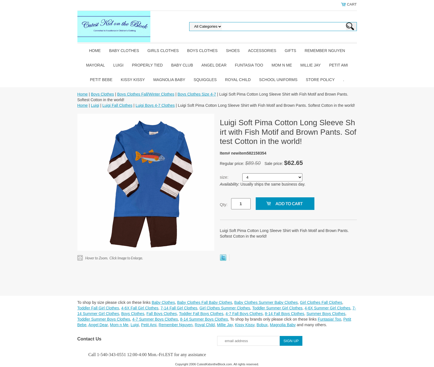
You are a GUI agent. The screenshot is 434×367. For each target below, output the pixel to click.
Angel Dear (214, 65)
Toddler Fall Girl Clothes (98, 308)
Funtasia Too (249, 65)
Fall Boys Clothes (161, 313)
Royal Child (238, 79)
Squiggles (205, 79)
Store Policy (320, 79)
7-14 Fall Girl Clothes (179, 308)
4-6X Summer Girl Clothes (327, 308)
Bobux (262, 325)
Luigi (118, 65)
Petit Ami (338, 65)
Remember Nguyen (325, 50)
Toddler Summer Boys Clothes (103, 319)
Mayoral (95, 65)
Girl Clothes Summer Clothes (225, 308)
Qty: (224, 204)
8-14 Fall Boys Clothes (284, 313)
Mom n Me (282, 65)
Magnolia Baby (169, 79)
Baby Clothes (124, 50)
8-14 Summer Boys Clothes (204, 319)
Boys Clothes (202, 50)
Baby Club (182, 65)
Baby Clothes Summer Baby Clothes (266, 302)
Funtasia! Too (329, 319)
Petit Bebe (101, 79)
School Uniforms (278, 79)
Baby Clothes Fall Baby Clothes (204, 302)
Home (95, 50)
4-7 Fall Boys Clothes (244, 313)
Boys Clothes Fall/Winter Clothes (145, 94)
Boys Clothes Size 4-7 (196, 94)
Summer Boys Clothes (325, 313)
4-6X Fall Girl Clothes (139, 308)
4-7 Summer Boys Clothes (155, 319)
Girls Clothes (163, 50)
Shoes (233, 50)
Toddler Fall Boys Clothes (201, 313)
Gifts (290, 50)
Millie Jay (310, 65)
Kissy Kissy (133, 79)
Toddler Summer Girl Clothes (277, 308)
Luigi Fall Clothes (117, 105)
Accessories (262, 50)
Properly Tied (147, 65)
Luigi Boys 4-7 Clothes (155, 105)
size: (225, 177)
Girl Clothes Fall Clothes (321, 302)
